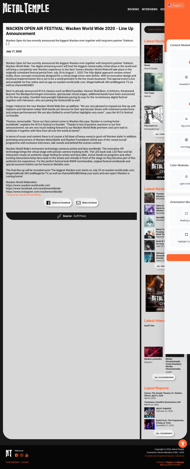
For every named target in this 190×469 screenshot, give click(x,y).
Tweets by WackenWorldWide (23, 194)
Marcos (180, 462)
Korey (170, 462)
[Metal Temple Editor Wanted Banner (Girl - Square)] (164, 178)
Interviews (149, 9)
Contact (25, 462)
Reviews (133, 9)
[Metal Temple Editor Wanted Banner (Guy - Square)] (164, 310)
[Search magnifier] (179, 29)
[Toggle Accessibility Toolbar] (182, 443)
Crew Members (13, 462)
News (179, 9)
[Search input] (161, 29)
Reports (166, 9)
